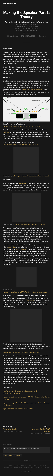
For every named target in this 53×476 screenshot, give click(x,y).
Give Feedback (32, 465)
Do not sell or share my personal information (36, 467)
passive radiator (21, 249)
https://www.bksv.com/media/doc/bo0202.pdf (18, 409)
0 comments (18, 431)
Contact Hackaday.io (20, 465)
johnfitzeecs (12, 36)
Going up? (26, 461)
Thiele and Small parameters (32, 90)
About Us (9, 465)
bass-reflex (12, 247)
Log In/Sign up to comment (12, 455)
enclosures (22, 183)
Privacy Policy (8, 467)
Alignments (30, 300)
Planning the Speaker (10, 429)
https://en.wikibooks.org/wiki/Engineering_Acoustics (20, 144)
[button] (48, 3)
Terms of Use (42, 465)
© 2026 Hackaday (27, 471)
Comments (41, 36)
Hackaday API (18, 467)
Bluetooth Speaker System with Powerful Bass (32, 22)
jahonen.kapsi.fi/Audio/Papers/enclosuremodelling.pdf (21, 352)
